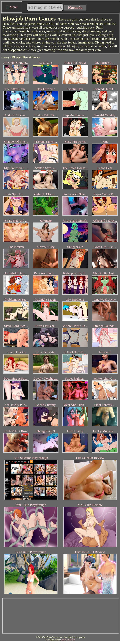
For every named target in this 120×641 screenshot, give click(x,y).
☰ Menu (12, 7)
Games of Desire (67, 640)
